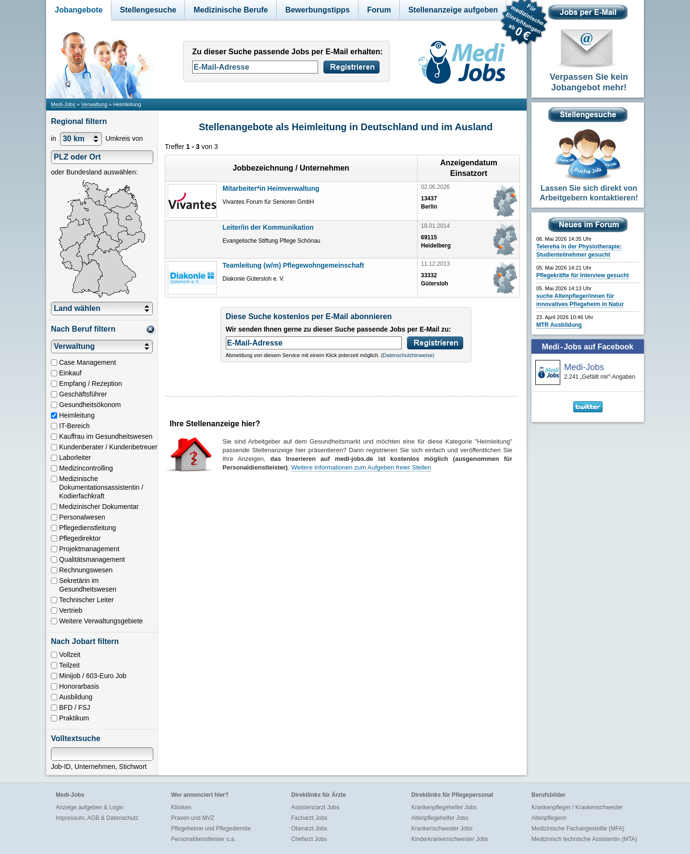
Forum (379, 10)
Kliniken (181, 807)
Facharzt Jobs (309, 818)
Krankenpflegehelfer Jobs (444, 807)
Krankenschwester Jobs (441, 828)
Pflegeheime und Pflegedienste (211, 828)
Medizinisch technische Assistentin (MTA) (584, 839)
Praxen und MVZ (192, 818)
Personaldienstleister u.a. (203, 839)
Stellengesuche (148, 10)
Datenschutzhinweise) (409, 355)
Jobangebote (79, 10)
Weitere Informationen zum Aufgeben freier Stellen (361, 467)
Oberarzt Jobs (309, 828)
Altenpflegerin (549, 818)
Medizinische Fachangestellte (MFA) (577, 828)
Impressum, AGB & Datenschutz (97, 818)
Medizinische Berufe (231, 10)
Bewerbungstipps (317, 10)
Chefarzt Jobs (309, 839)
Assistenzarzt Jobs (315, 807)
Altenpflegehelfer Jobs (439, 818)
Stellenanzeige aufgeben (453, 10)
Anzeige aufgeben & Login (89, 807)
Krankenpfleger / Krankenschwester (577, 807)
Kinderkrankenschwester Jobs (449, 839)
